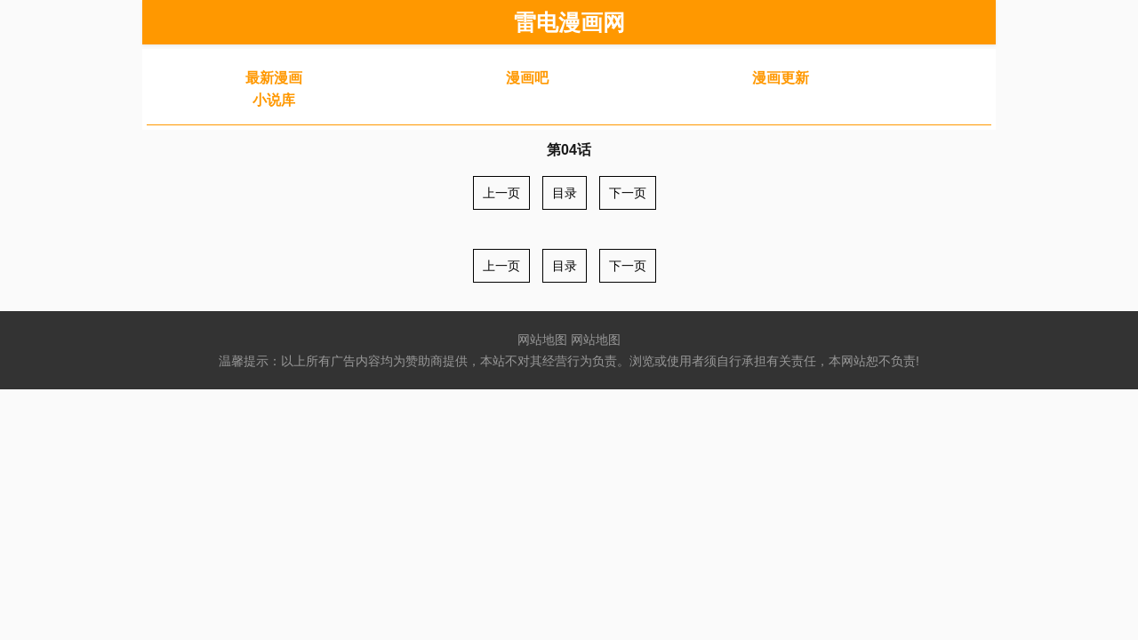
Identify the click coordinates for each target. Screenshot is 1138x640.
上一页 (501, 193)
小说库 (273, 100)
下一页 (627, 193)
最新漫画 (273, 77)
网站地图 (542, 339)
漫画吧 (527, 77)
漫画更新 (780, 77)
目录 (564, 193)
